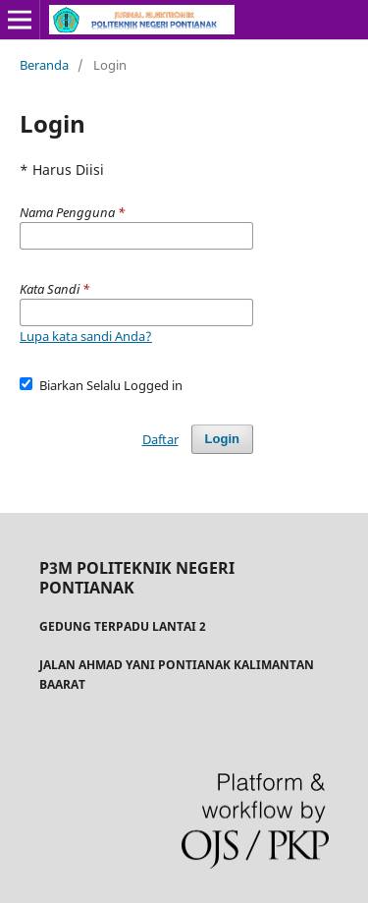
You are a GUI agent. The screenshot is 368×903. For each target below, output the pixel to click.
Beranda (44, 65)
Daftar (160, 439)
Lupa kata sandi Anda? (86, 336)
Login (222, 438)
